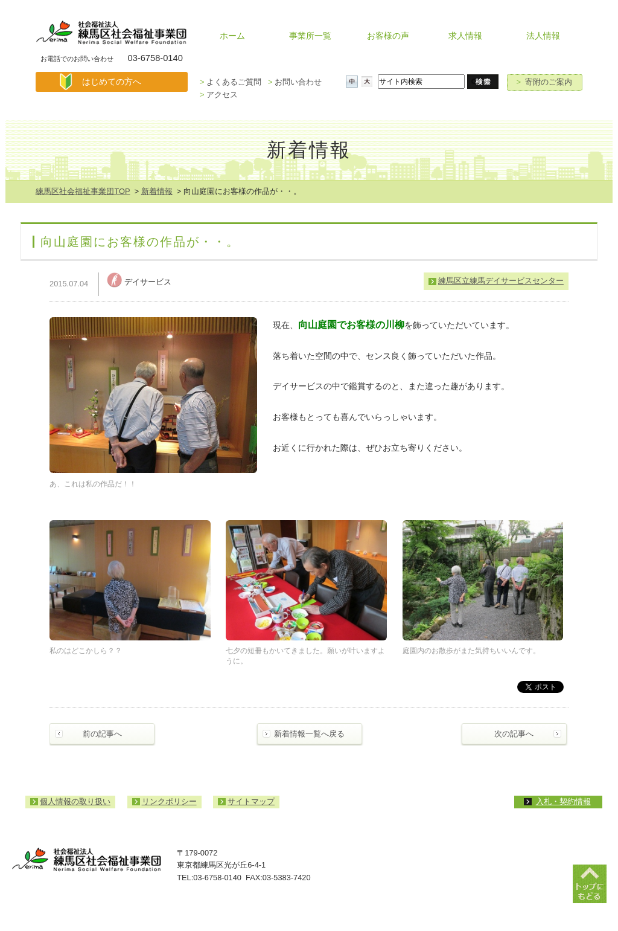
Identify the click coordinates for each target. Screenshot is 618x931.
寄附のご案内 (545, 81)
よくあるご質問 (230, 81)
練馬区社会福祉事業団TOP (83, 191)
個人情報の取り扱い (75, 801)
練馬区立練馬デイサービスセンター (501, 280)
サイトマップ (251, 801)
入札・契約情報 (563, 801)
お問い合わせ (295, 81)
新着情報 (157, 191)
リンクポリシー (169, 801)
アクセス (219, 94)
